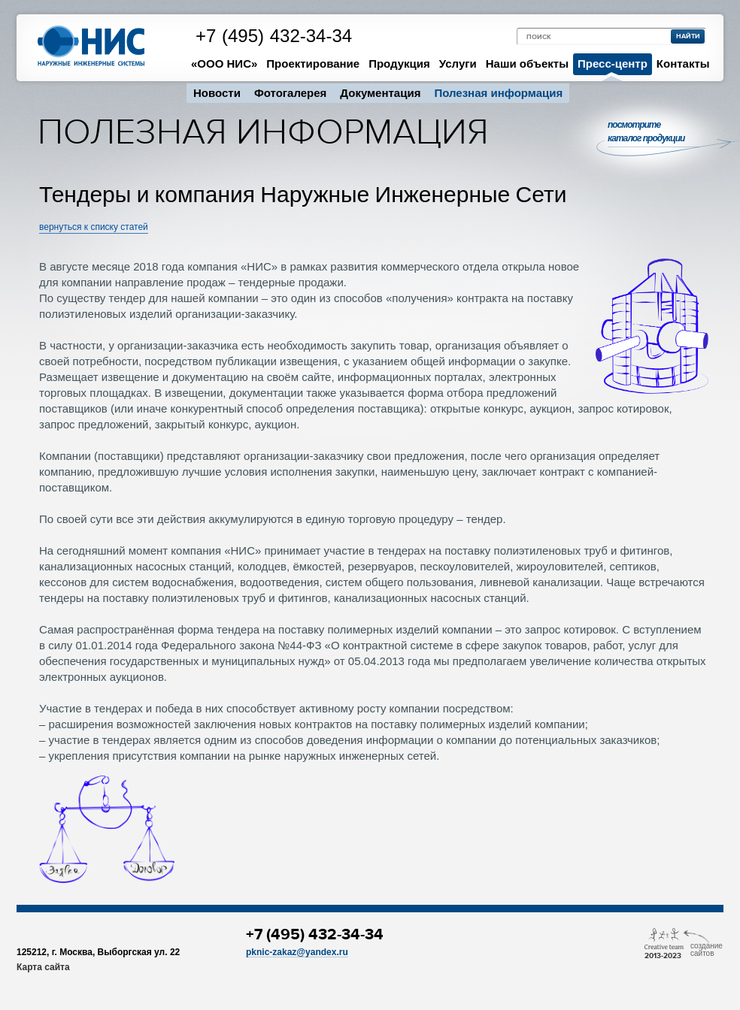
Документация (380, 92)
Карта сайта (43, 967)
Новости (217, 92)
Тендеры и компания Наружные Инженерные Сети (302, 195)
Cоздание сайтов (706, 946)
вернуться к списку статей (93, 227)
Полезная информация (498, 92)
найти (688, 36)
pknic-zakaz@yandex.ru (297, 952)
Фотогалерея (290, 92)
